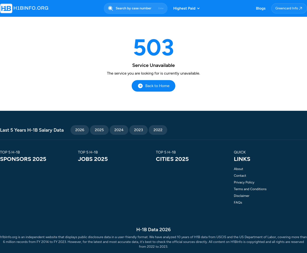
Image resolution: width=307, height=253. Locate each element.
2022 (158, 130)
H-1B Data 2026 (153, 229)
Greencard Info (289, 8)
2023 (138, 130)
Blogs (261, 8)
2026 (79, 130)
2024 (119, 130)
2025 (99, 130)
